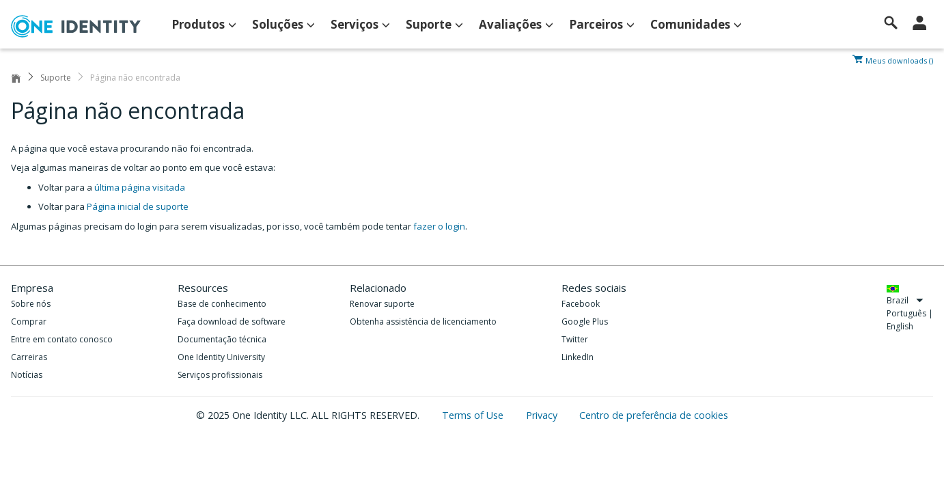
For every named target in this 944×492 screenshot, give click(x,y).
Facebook (580, 304)
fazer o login (439, 226)
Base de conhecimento (222, 304)
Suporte (55, 77)
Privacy (543, 415)
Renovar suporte (382, 304)
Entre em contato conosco (62, 339)
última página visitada (139, 187)
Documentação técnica (222, 339)
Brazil (905, 300)
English (900, 326)
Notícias (26, 375)
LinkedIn (577, 357)
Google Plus (584, 321)
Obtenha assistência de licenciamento (423, 321)
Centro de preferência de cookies (653, 415)
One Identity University (221, 357)
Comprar (28, 321)
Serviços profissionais (220, 375)
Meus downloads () (899, 59)
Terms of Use (474, 415)
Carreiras (29, 357)
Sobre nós (31, 304)
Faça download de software (232, 321)
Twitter (574, 339)
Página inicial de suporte (138, 206)
